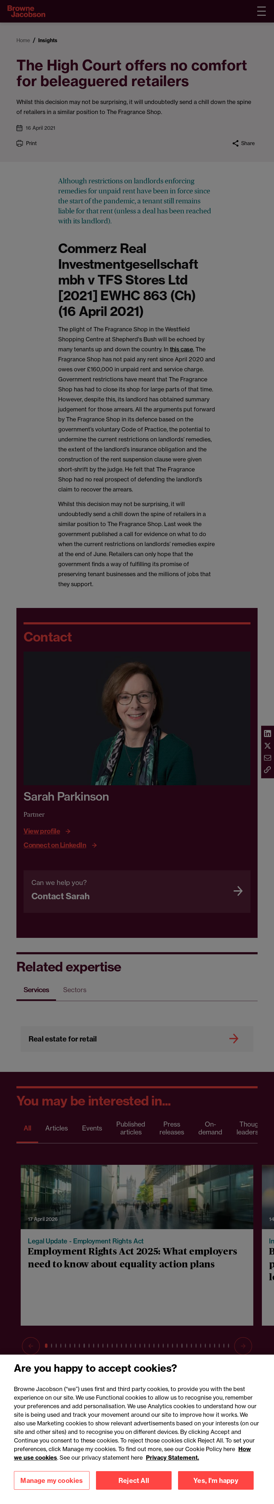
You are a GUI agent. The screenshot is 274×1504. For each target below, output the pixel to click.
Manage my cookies (51, 1488)
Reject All (133, 1488)
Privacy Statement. (172, 1465)
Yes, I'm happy (215, 1488)
